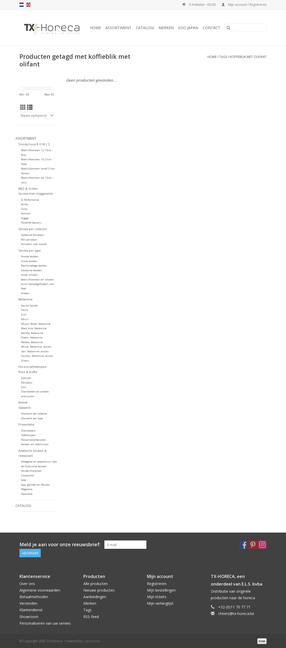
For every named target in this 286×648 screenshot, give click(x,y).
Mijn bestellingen (161, 590)
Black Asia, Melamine (34, 328)
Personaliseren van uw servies (45, 623)
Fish (23, 314)
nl (21, 5)
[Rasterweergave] (23, 107)
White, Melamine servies (36, 346)
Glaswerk (24, 408)
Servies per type (29, 250)
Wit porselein (29, 239)
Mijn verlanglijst (160, 603)
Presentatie (26, 424)
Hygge (25, 218)
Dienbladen (28, 430)
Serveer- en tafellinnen (35, 444)
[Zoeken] (245, 28)
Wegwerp (26, 489)
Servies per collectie (32, 229)
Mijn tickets (156, 596)
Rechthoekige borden (34, 265)
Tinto (24, 209)
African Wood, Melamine (35, 324)
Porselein (26, 382)
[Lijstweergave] (30, 107)
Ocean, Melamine (31, 337)
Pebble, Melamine (32, 342)
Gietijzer (26, 378)
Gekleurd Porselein (32, 235)
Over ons (27, 583)
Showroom (28, 616)
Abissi (24, 319)
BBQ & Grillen (28, 188)
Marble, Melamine (32, 333)
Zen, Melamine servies (35, 351)
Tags (223, 57)
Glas (23, 387)
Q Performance (30, 199)
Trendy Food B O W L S (34, 144)
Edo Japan (188, 27)
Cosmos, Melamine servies (37, 356)
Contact (211, 27)
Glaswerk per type (32, 418)
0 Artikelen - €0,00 (199, 4)
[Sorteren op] (36, 115)
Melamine (25, 299)
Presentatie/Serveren (33, 440)
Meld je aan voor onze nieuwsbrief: (59, 544)
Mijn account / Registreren (244, 4)
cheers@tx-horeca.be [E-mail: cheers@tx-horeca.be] (236, 613)
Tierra (24, 310)
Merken (166, 27)
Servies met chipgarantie (35, 193)
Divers (25, 360)
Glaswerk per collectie (34, 413)
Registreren (156, 583)
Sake (23, 480)
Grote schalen (29, 275)
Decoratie (26, 494)
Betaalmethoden (33, 596)
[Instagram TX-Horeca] (262, 544)
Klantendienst (31, 609)
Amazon (26, 213)
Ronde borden (29, 256)
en (28, 5)
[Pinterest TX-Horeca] (253, 544)
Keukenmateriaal (31, 470)
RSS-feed (91, 616)
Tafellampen (28, 435)
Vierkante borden (31, 270)
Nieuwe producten (99, 590)
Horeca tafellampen (32, 367)
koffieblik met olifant (248, 57)
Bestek (23, 402)
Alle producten (95, 583)
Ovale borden (29, 261)
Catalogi (145, 27)
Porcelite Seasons (31, 222)
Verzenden (28, 603)
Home (95, 27)
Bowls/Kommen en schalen (37, 279)
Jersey (24, 204)
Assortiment (118, 27)
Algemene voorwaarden (39, 590)
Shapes (25, 293)
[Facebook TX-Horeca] (243, 544)
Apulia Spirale (29, 305)
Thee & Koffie (27, 372)
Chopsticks (27, 475)
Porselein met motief (33, 244)
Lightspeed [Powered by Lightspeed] (92, 641)
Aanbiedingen (94, 596)
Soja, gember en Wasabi (35, 484)
